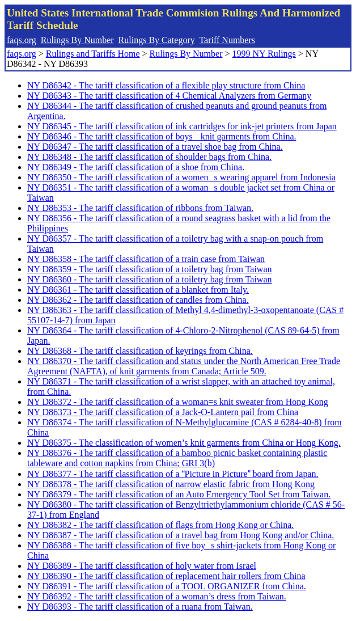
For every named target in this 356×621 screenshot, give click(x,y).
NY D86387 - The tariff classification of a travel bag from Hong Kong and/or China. (180, 535)
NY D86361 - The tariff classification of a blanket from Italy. (138, 289)
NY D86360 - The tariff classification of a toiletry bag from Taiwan (149, 279)
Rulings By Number (77, 40)
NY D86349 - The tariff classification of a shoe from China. (135, 167)
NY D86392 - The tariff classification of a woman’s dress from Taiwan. (156, 596)
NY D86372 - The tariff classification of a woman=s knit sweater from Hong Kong (177, 402)
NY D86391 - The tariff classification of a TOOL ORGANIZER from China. (166, 586)
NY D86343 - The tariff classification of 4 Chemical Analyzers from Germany (169, 95)
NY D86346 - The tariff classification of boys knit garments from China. (161, 136)
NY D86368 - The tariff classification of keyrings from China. (140, 351)
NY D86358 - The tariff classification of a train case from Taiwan (146, 259)
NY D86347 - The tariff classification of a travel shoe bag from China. (155, 146)
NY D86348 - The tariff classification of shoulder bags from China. (149, 157)
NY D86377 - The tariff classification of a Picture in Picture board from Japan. (173, 474)
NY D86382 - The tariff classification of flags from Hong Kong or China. (160, 525)
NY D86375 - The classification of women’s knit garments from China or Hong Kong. (184, 442)
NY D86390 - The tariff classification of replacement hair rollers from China (166, 576)
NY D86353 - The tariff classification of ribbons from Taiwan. (140, 208)
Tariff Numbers (227, 40)
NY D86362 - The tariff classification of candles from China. (138, 300)
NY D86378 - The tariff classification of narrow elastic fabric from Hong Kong (171, 484)
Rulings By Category (156, 40)
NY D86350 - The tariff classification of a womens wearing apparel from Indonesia (181, 177)
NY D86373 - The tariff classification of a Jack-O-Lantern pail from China (162, 412)
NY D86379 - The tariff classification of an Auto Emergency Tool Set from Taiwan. (178, 494)
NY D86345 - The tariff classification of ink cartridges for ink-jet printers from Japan (182, 126)
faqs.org (21, 40)
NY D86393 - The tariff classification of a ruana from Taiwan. (140, 606)
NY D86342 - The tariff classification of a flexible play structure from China (166, 85)
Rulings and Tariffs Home (93, 53)
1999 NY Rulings (264, 53)
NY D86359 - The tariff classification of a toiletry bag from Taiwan (149, 269)
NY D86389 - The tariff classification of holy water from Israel (141, 566)
